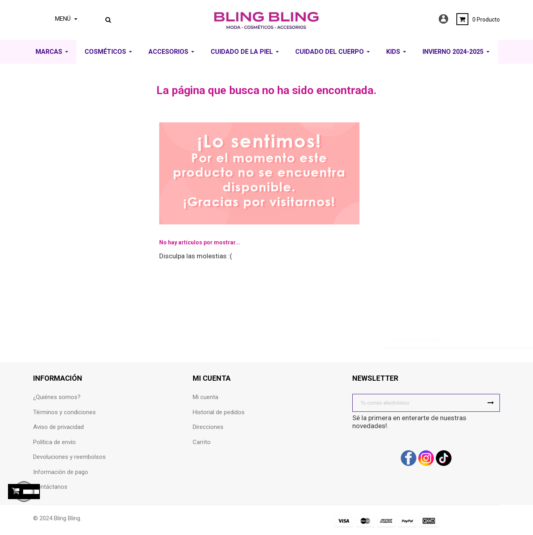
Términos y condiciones (64, 412)
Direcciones (208, 427)
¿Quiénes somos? (57, 397)
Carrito (202, 442)
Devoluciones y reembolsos (69, 456)
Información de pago (60, 472)
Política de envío (54, 442)
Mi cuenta (205, 397)
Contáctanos (50, 486)
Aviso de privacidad (58, 427)
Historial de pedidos (219, 412)
